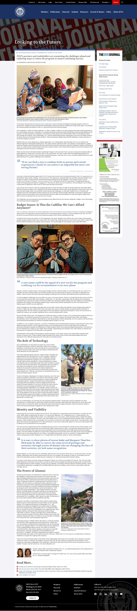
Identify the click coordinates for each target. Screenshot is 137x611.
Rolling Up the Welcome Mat (27, 567)
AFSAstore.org (94, 2)
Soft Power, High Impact (106, 86)
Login (50, 2)
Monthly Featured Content (108, 70)
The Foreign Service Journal (27, 53)
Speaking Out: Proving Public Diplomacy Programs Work (108, 128)
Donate (115, 2)
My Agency (105, 2)
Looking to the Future (55, 53)
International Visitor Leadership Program (44, 124)
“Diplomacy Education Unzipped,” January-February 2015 (34, 181)
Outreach (65, 12)
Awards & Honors (97, 12)
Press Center (59, 2)
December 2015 (42, 53)
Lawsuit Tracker (70, 2)
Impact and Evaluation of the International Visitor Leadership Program (40, 571)
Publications (55, 12)
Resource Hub (83, 2)
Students (74, 12)
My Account (41, 2)
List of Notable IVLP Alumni (27, 575)
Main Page (103, 64)
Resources (84, 12)
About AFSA (118, 12)
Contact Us (32, 2)
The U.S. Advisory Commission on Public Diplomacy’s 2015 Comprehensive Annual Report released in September (51, 212)
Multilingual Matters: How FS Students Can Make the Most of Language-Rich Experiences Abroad (108, 113)
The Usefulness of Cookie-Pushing (109, 95)
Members (44, 12)
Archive (102, 67)
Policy (108, 12)
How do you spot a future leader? (29, 569)
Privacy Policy (53, 607)
